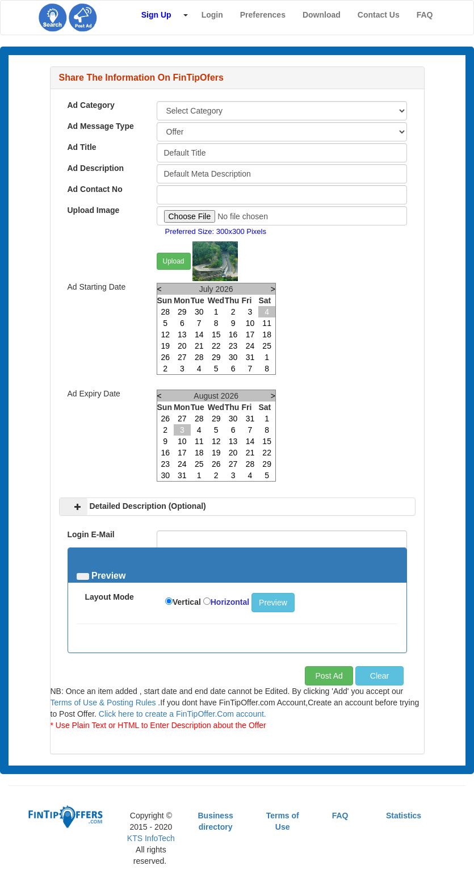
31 (250, 357)
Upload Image (94, 210)
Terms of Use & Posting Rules (103, 702)
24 (250, 345)
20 (182, 345)
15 (216, 334)
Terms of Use (282, 821)
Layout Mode (109, 596)
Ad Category (91, 105)
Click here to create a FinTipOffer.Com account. (182, 713)
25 (266, 345)
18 (266, 334)
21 (199, 345)
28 (165, 311)
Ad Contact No (95, 189)
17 (250, 334)
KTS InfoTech (151, 838)
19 (165, 345)
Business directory (215, 821)
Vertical (187, 602)
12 (165, 334)
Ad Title (82, 147)
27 (182, 357)
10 (250, 323)
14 (199, 334)
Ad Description (96, 168)
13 (182, 334)
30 (199, 311)
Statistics (403, 815)
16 (233, 334)
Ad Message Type (101, 126)
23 (233, 345)
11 (266, 323)
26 (165, 357)
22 (216, 345)
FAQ (340, 815)
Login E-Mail (91, 534)
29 (182, 311)
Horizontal (230, 602)
